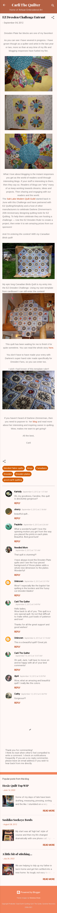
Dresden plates (23, 474)
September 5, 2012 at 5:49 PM (27, 604)
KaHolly (18, 491)
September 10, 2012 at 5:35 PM (33, 676)
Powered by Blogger (28, 892)
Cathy (17, 694)
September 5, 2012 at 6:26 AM (36, 525)
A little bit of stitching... (17, 854)
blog (35, 421)
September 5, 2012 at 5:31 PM (36, 581)
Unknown (18, 581)
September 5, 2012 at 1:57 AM (35, 492)
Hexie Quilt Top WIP (15, 785)
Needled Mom (21, 547)
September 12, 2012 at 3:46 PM (34, 694)
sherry (17, 509)
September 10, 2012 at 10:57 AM (28, 656)
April (16, 676)
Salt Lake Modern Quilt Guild (21, 199)
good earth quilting (13, 480)
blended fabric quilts (13, 468)
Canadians (41, 468)
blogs (30, 468)
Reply (17, 503)
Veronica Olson (35, 898)
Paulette (18, 524)
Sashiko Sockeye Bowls (17, 820)
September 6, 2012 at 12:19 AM (37, 638)
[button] (53, 18)
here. (51, 347)
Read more (49, 810)
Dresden (8, 474)
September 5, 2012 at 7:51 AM (27, 550)
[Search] (53, 5)
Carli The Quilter (26, 5)
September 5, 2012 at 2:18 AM (34, 509)
